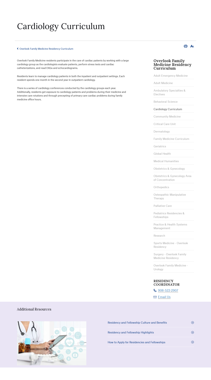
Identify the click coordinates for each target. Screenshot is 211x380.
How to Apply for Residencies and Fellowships (151, 342)
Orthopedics (161, 187)
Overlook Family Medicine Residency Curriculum (46, 48)
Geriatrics (160, 146)
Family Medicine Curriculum (171, 138)
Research (159, 235)
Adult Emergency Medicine (171, 75)
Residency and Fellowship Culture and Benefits (151, 322)
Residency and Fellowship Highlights (151, 332)
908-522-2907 (168, 290)
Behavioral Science (166, 101)
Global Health (162, 153)
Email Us (164, 297)
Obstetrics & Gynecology (169, 168)
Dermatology (162, 131)
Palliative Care (163, 205)
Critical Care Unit (165, 124)
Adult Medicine (163, 83)
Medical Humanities (166, 161)
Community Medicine (167, 116)
